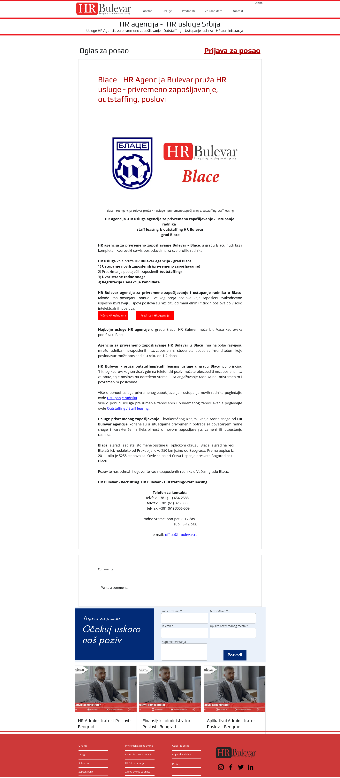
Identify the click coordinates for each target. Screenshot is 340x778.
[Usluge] (90, 755)
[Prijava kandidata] (181, 755)
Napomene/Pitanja (174, 641)
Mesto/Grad (217, 611)
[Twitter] (241, 767)
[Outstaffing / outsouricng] (139, 755)
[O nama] (93, 746)
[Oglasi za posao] (180, 746)
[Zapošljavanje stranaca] (137, 772)
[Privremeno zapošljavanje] (139, 746)
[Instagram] (221, 767)
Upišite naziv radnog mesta (228, 626)
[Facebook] (231, 767)
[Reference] (89, 763)
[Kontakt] (180, 764)
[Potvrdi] (234, 655)
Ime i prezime (170, 611)
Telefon (166, 626)
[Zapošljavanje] (89, 772)
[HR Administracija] (135, 763)
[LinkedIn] (250, 767)
